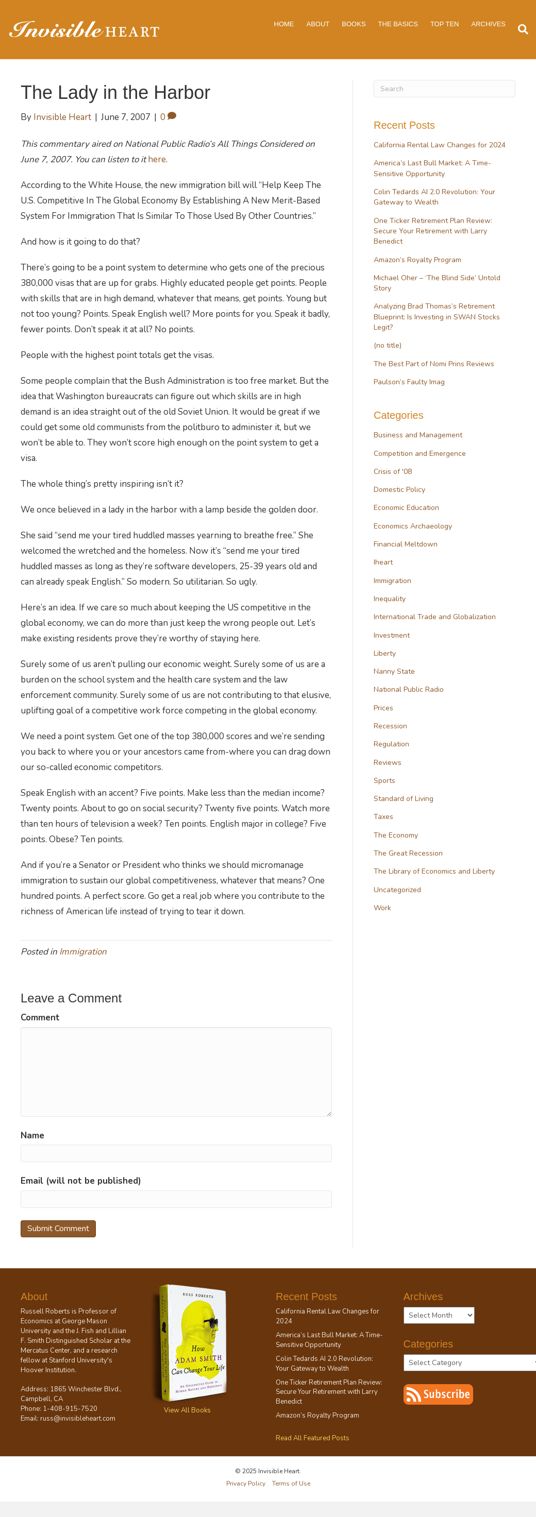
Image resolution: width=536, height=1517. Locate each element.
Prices (383, 708)
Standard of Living (403, 799)
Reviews (387, 763)
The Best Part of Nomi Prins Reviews (434, 364)
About (318, 24)
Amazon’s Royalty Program (417, 260)
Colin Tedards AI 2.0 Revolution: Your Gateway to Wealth (434, 197)
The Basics (398, 24)
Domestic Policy (399, 490)
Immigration (83, 952)
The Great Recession (408, 853)
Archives (489, 24)
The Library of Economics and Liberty (434, 871)
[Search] (520, 29)
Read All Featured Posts (312, 1438)
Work (382, 908)
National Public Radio (409, 689)
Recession (390, 726)
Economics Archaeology (413, 526)
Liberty (385, 653)
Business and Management (418, 435)
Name (32, 1135)
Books (353, 24)
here (157, 159)
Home (284, 24)
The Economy (396, 835)
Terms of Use (291, 1483)
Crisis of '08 (393, 471)
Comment (40, 1018)
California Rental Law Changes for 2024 (440, 145)
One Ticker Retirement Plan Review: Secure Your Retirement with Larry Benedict (433, 231)
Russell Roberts (45, 1311)
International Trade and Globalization (435, 617)
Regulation (391, 744)
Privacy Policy (245, 1483)
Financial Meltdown (406, 544)
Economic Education (406, 508)
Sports (384, 781)
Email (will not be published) (81, 1181)
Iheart (383, 562)
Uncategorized (397, 890)
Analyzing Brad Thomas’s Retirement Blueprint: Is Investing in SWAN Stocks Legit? (437, 316)
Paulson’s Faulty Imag (409, 382)
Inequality (390, 599)
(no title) (387, 345)
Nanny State (394, 671)
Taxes (383, 817)
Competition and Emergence (420, 453)
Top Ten (444, 24)
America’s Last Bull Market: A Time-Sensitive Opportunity (432, 168)
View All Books (187, 1410)
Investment (392, 635)
